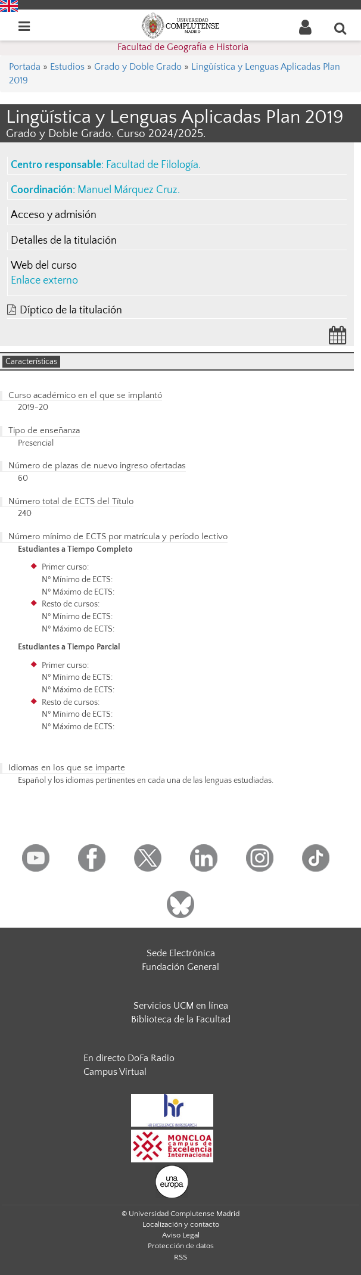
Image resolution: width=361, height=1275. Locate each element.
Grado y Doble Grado (138, 66)
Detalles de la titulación (64, 241)
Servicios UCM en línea (180, 1005)
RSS (180, 1257)
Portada (25, 66)
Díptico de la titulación (71, 310)
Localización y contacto (180, 1224)
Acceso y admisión (54, 215)
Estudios (67, 66)
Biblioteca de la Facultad (181, 1019)
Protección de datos (181, 1246)
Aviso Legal (181, 1235)
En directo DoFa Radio (129, 1058)
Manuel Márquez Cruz (127, 190)
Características (31, 361)
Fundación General (180, 967)
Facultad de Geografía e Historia (182, 47)
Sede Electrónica (181, 953)
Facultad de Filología (152, 165)
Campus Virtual (115, 1071)
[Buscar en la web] (341, 28)
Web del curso (44, 266)
